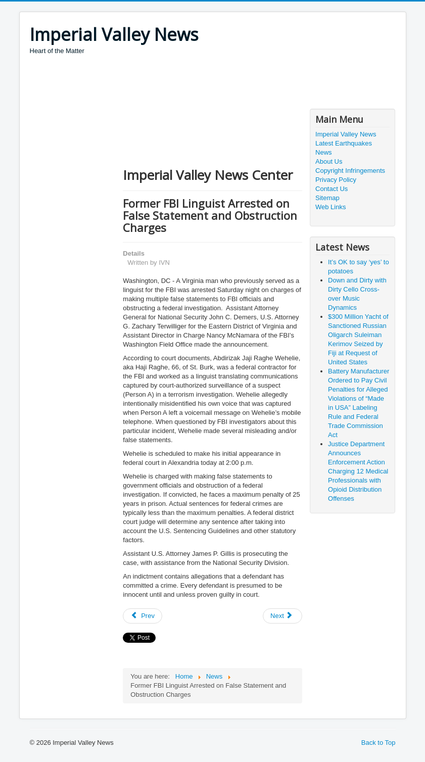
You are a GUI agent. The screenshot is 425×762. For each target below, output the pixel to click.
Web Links (330, 207)
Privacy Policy (335, 179)
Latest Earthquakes (343, 143)
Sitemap (327, 198)
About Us (328, 161)
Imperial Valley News (345, 134)
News (323, 152)
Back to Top (378, 742)
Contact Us (331, 189)
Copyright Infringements (350, 170)
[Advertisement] (214, 83)
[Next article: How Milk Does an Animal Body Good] (282, 616)
